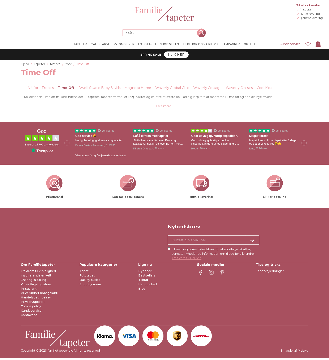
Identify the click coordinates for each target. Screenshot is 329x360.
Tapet (84, 273)
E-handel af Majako (294, 353)
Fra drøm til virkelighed (38, 273)
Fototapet (87, 277)
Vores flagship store (36, 286)
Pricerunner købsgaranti (39, 295)
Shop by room (90, 286)
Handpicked (147, 286)
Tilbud (143, 282)
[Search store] (162, 33)
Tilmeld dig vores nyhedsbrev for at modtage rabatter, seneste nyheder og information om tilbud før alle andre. (213, 255)
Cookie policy (31, 308)
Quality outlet (90, 282)
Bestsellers (146, 277)
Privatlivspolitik (32, 304)
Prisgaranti (29, 291)
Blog (141, 291)
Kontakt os (29, 317)
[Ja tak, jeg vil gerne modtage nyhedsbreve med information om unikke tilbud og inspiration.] (213, 242)
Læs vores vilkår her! (186, 260)
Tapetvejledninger (270, 273)
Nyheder (144, 273)
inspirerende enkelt (36, 277)
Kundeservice (290, 44)
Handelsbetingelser (36, 299)
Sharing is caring (33, 282)
